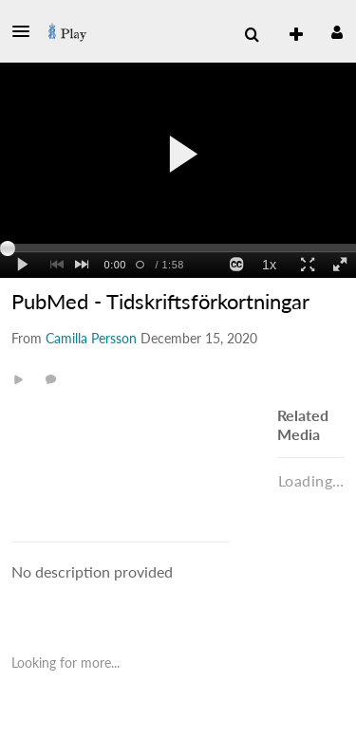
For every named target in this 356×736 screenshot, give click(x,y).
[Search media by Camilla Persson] (91, 338)
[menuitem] (252, 35)
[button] (26, 31)
